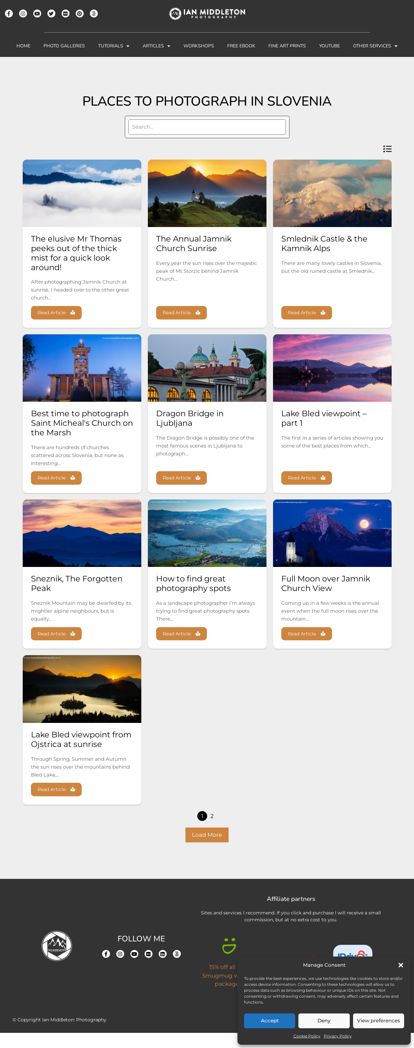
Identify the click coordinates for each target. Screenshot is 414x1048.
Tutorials (113, 46)
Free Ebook (241, 46)
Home (23, 46)
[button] (401, 965)
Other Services (375, 46)
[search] (207, 127)
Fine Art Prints (287, 46)
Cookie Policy (306, 1036)
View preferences (378, 1020)
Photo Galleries (64, 46)
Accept (270, 1020)
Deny (323, 1020)
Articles (156, 46)
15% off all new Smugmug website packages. (229, 990)
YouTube (329, 46)
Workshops (198, 46)
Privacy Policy (338, 1036)
